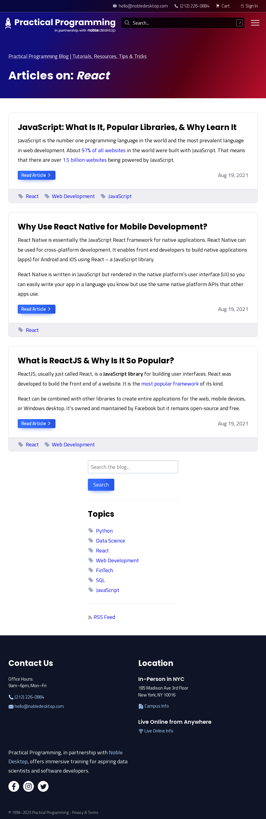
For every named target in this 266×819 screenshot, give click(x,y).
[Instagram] (28, 787)
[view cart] (224, 6)
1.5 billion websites (85, 159)
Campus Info (153, 706)
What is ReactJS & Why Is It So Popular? (96, 360)
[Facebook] (13, 787)
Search (101, 484)
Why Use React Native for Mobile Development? (112, 226)
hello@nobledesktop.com (36, 706)
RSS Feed (104, 617)
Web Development (69, 196)
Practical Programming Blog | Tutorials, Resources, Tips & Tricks (80, 56)
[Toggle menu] (255, 22)
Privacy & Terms (85, 812)
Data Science (106, 540)
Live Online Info (155, 731)
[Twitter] (43, 787)
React (28, 196)
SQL (96, 580)
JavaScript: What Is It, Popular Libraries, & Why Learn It (127, 127)
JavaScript (115, 196)
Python (100, 530)
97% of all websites (104, 150)
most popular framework (170, 383)
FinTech (100, 570)
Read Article (36, 174)
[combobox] (182, 22)
